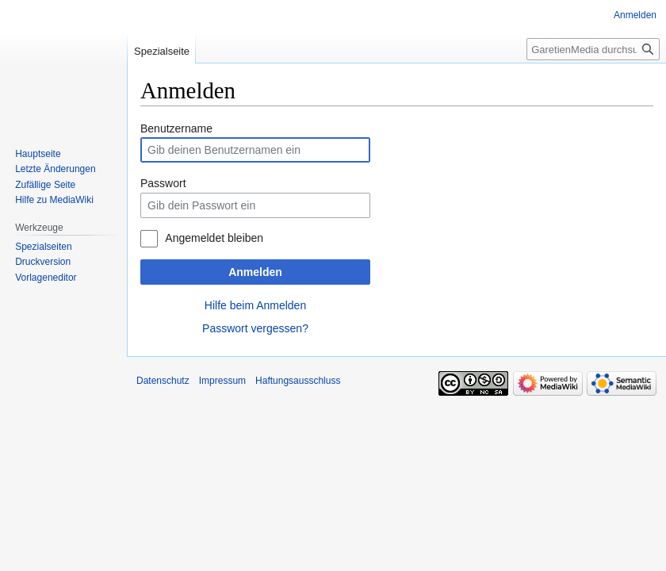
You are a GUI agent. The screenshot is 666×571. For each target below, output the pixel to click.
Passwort (163, 183)
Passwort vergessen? (255, 328)
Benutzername (176, 128)
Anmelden (255, 272)
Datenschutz (162, 380)
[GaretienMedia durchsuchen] (593, 49)
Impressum (222, 380)
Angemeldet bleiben (214, 238)
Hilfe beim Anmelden (255, 305)
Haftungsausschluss (297, 380)
